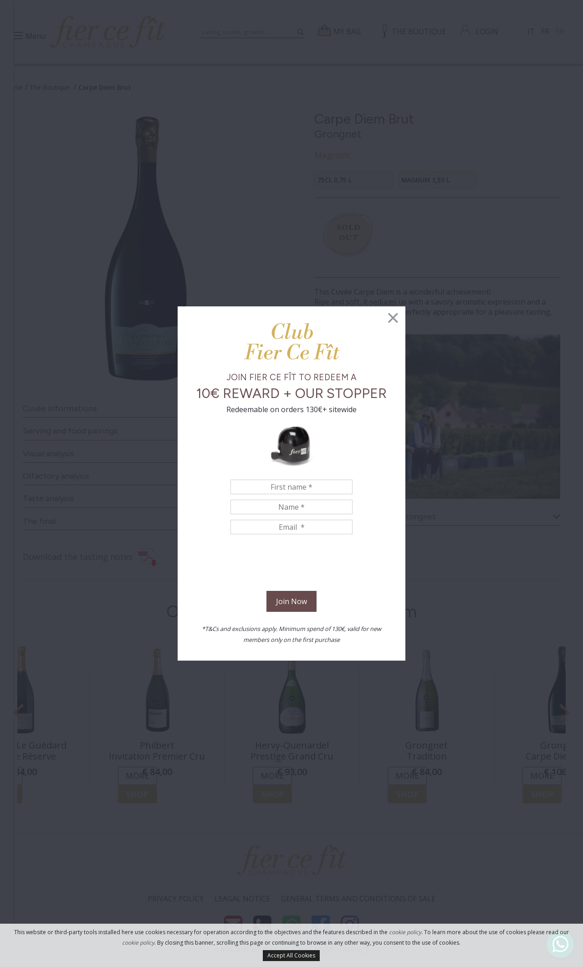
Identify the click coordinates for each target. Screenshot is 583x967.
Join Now (291, 601)
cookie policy (405, 932)
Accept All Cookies (291, 955)
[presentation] (291, 564)
